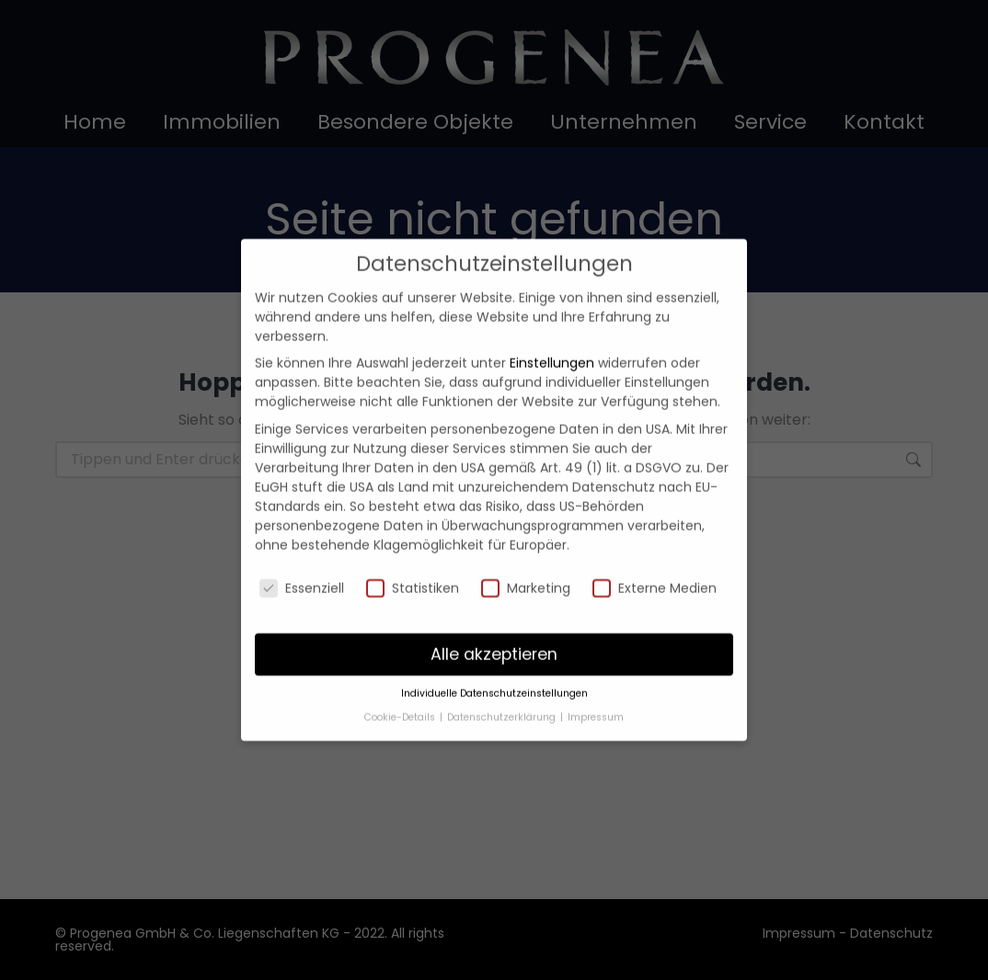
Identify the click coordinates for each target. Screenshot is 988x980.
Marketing (525, 576)
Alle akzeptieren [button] (494, 642)
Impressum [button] (596, 705)
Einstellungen (552, 351)
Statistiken (412, 576)
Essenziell (301, 576)
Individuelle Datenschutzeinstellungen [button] (494, 682)
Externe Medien (654, 576)
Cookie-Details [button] (401, 705)
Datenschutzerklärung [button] (502, 705)
